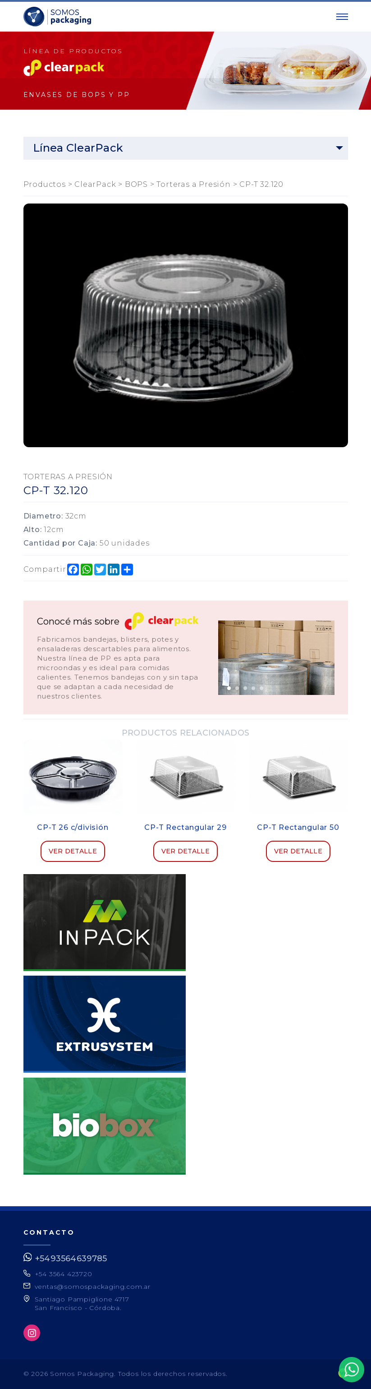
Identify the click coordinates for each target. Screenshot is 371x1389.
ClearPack (95, 184)
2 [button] (237, 688)
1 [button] (229, 688)
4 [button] (253, 688)
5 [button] (261, 688)
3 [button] (245, 688)
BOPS (136, 184)
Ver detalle (73, 851)
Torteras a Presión (193, 184)
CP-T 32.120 (261, 184)
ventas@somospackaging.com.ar (93, 1287)
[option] (276, 657)
